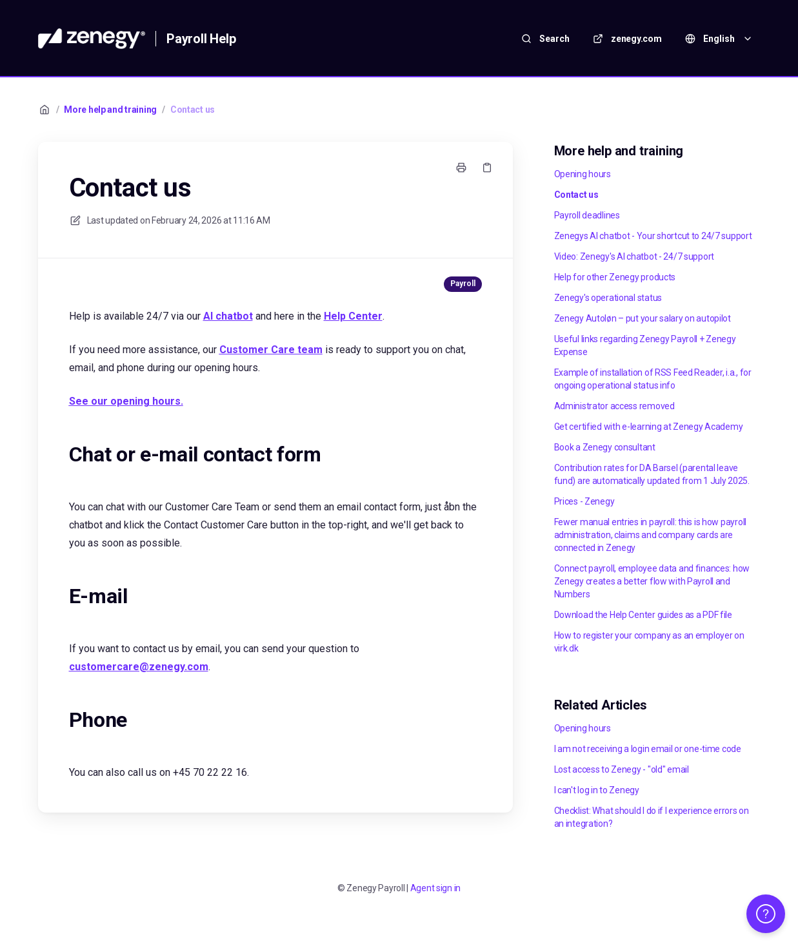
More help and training (110, 109)
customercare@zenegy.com (138, 667)
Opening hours (582, 174)
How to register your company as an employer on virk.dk (649, 641)
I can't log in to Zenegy (596, 790)
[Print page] (461, 167)
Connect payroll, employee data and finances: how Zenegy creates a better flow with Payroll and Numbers (652, 581)
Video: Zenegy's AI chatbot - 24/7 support (634, 256)
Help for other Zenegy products (615, 277)
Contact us (192, 109)
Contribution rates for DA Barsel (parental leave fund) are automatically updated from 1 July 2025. (652, 474)
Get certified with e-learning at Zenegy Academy (648, 426)
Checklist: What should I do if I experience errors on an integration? (651, 817)
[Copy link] (487, 167)
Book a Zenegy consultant (604, 447)
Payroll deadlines (587, 215)
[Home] (92, 38)
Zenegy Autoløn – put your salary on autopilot (642, 318)
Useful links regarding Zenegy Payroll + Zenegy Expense (645, 345)
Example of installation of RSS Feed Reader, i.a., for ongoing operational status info (653, 379)
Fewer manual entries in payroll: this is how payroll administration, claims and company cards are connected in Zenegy (650, 535)
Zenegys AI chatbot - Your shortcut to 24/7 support (653, 236)
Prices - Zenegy (584, 501)
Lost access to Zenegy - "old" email (621, 769)
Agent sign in (435, 888)
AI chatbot (228, 316)
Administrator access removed (614, 406)
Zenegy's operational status (608, 298)
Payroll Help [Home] (201, 38)
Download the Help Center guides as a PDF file (643, 615)
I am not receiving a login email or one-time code (647, 749)
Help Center (353, 316)
